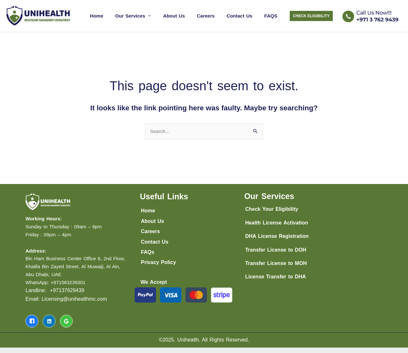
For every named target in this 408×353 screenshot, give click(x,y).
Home (109, 15)
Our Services (141, 15)
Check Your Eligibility (271, 208)
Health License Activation (276, 221)
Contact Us (243, 15)
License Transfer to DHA (275, 276)
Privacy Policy (158, 261)
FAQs (147, 251)
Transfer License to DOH (275, 249)
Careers (212, 15)
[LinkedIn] (49, 320)
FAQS (272, 15)
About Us (182, 15)
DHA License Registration (277, 235)
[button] (311, 16)
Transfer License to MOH (276, 262)
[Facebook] (32, 320)
